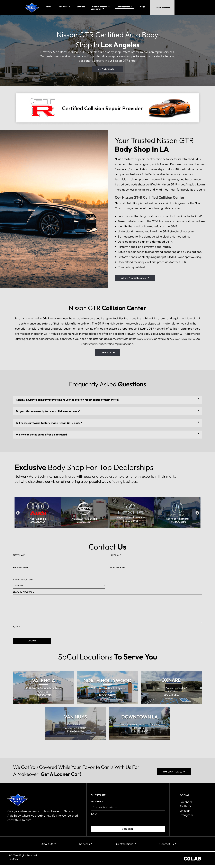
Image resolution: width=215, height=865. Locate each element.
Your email (128, 806)
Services (84, 844)
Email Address (156, 571)
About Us (47, 844)
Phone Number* (59, 571)
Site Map (13, 858)
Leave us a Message (107, 607)
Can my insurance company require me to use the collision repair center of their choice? (67, 399)
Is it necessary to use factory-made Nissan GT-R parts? (49, 423)
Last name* (156, 559)
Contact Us (166, 844)
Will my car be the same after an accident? (41, 434)
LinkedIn (185, 810)
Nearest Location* (59, 583)
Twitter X (185, 806)
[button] (107, 400)
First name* (59, 559)
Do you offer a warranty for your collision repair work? (48, 411)
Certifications (124, 844)
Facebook (186, 802)
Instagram (186, 815)
